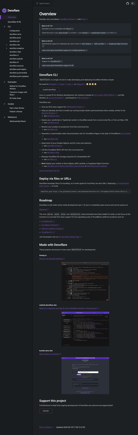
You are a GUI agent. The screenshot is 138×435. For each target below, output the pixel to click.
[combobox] (73, 3)
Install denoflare (49, 90)
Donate (46, 411)
